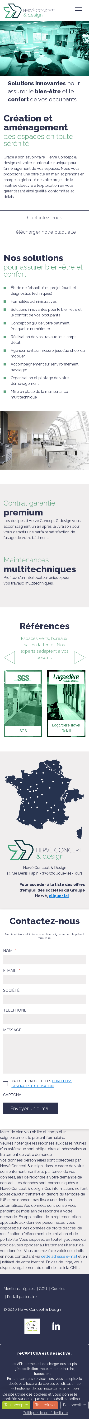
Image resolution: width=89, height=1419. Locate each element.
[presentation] (9, 657)
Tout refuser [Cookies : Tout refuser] (45, 1405)
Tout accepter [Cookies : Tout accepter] (16, 1405)
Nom (9, 951)
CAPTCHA (12, 1095)
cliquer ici (59, 896)
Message (12, 1030)
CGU (43, 1288)
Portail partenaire (22, 1297)
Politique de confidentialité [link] (45, 1413)
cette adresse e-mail (59, 1256)
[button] (78, 11)
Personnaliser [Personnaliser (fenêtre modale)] (74, 1405)
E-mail (11, 970)
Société (11, 990)
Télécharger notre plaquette (44, 232)
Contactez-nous (44, 217)
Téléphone (14, 1010)
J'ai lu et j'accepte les (41, 1083)
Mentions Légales (19, 1288)
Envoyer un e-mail (30, 1108)
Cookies (58, 1288)
